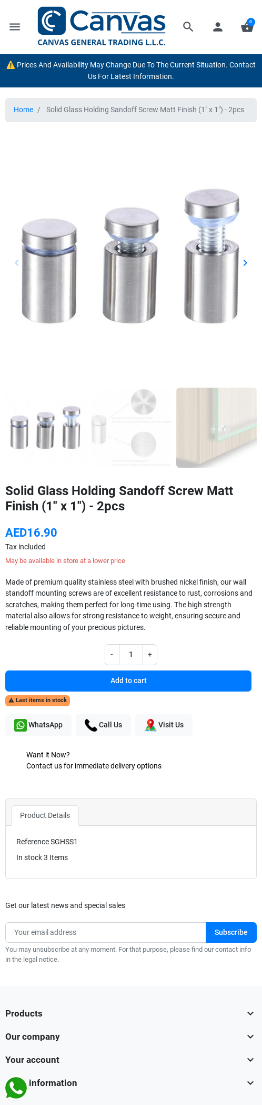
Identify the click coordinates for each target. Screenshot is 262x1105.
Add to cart (128, 680)
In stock (29, 857)
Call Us (103, 725)
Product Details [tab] (45, 815)
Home (23, 109)
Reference (32, 841)
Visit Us (164, 725)
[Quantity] (131, 654)
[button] (188, 26)
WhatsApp (38, 725)
